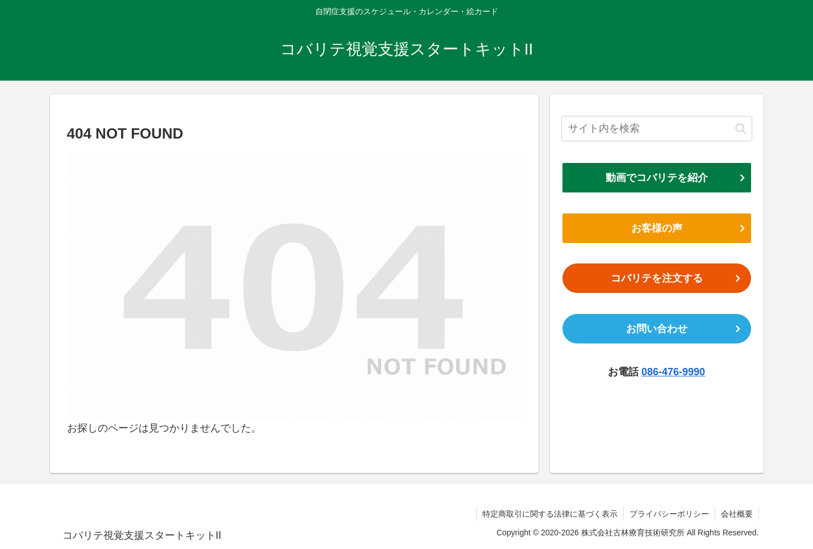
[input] (656, 128)
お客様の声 (656, 228)
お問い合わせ (656, 328)
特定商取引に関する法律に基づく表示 (550, 513)
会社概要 (737, 513)
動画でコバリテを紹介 (657, 177)
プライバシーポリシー (669, 513)
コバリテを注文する (657, 278)
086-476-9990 (673, 372)
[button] (741, 128)
